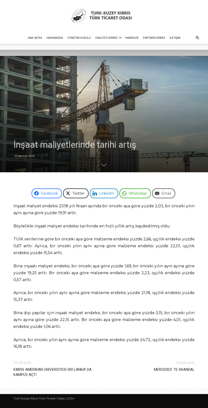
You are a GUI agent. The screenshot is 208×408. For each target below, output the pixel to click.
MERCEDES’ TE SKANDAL (174, 369)
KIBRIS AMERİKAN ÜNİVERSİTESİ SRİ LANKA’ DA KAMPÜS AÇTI (52, 372)
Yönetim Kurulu (79, 37)
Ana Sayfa (35, 37)
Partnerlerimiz (154, 37)
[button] (197, 38)
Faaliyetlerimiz (108, 37)
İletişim (175, 37)
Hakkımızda (54, 37)
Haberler (132, 37)
